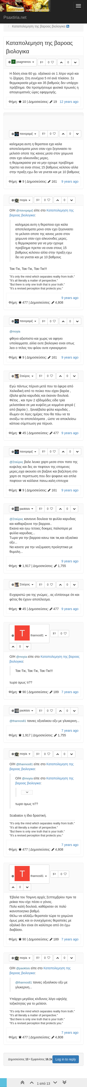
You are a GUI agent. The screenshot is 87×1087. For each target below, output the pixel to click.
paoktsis (25, 508)
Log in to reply (65, 1059)
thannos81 (37, 635)
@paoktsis (23, 968)
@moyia (15, 331)
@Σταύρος (16, 462)
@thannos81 (18, 721)
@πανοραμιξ (24, 210)
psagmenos (24, 62)
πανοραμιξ (27, 133)
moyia (24, 200)
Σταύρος (25, 376)
